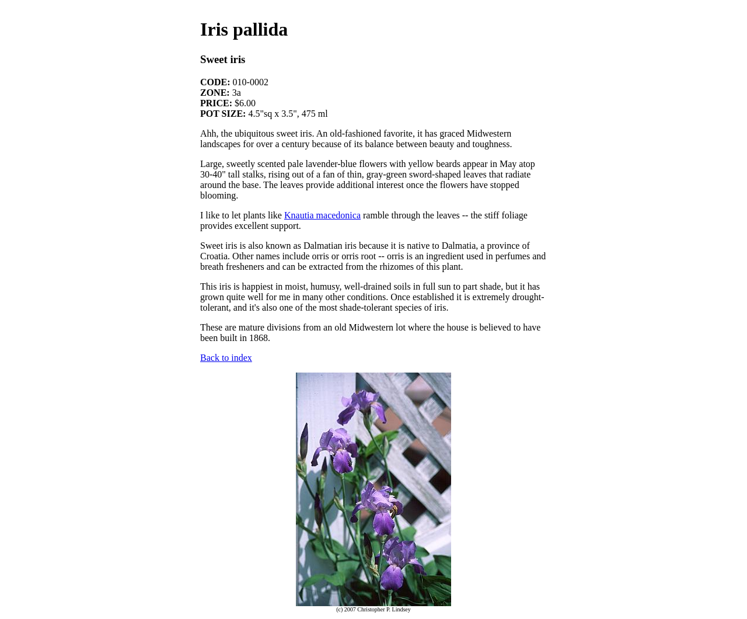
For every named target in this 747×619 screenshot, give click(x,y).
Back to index (226, 358)
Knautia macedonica (322, 215)
